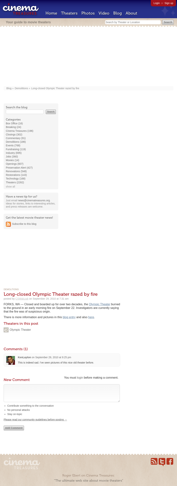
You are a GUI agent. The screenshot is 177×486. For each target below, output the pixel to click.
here (91, 317)
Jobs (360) (12, 156)
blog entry (69, 317)
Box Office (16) (14, 123)
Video (104, 13)
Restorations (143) (16, 174)
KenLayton (24, 357)
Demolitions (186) (16, 141)
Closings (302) (14, 134)
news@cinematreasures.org (34, 200)
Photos (88, 13)
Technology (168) (15, 178)
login (80, 377)
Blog (117, 13)
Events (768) (13, 145)
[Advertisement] (88, 56)
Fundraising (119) (16, 149)
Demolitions (21, 88)
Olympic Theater (99, 304)
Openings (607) (14, 163)
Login (157, 3)
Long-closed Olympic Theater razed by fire (55, 88)
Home (51, 13)
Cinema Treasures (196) (19, 130)
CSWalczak (22, 298)
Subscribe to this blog (24, 223)
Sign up (169, 3)
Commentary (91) (16, 138)
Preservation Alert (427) (19, 167)
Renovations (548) (16, 171)
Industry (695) (13, 152)
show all (10, 186)
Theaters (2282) (15, 182)
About (131, 13)
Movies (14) (12, 160)
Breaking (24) (13, 127)
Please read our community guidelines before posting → (35, 423)
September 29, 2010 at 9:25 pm (53, 357)
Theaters (69, 13)
